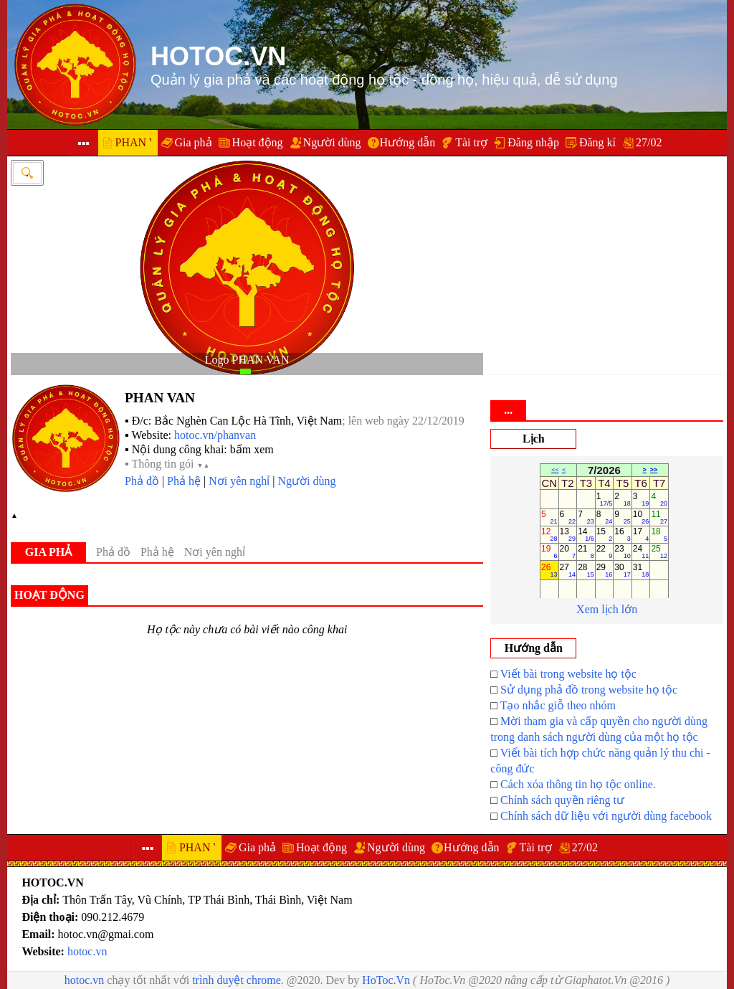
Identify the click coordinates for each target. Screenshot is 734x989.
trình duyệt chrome (236, 980)
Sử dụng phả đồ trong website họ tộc (588, 689)
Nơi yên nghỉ (239, 481)
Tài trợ (471, 142)
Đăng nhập (533, 142)
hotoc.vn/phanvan (215, 435)
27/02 (649, 142)
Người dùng (332, 142)
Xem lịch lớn (606, 609)
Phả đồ (142, 481)
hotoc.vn (87, 951)
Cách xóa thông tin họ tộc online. (578, 784)
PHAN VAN (160, 397)
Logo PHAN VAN (247, 360)
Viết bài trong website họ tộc (568, 674)
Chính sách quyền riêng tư (562, 800)
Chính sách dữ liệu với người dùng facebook (606, 816)
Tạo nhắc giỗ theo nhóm (558, 705)
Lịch (534, 438)
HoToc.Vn (386, 980)
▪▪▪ (83, 143)
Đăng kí (597, 142)
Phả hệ (184, 481)
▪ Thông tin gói (167, 464)
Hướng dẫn (408, 142)
